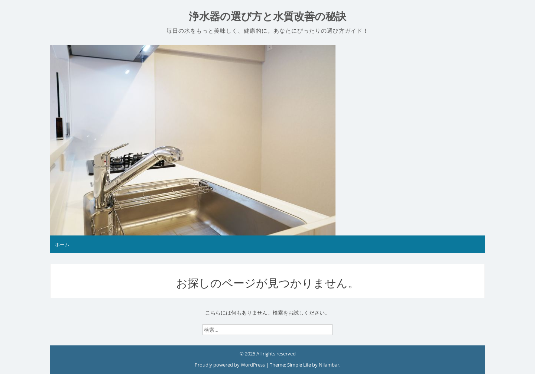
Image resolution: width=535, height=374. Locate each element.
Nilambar (329, 364)
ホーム (62, 244)
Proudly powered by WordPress (230, 364)
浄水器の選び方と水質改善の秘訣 (267, 16)
